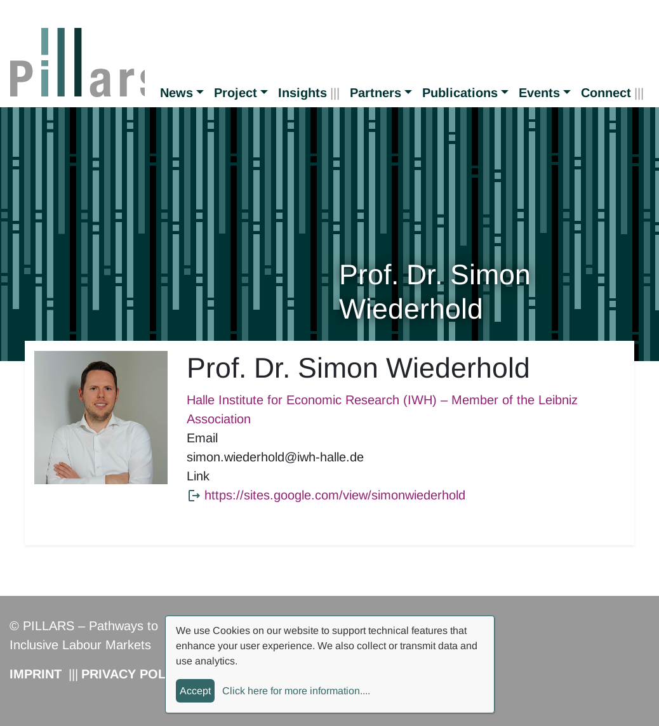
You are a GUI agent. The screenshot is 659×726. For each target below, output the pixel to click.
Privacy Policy (134, 674)
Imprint (36, 674)
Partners (375, 93)
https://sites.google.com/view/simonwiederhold (334, 495)
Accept (195, 690)
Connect (606, 93)
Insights (302, 93)
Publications (460, 93)
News (176, 93)
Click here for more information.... (296, 690)
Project (235, 93)
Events (539, 93)
